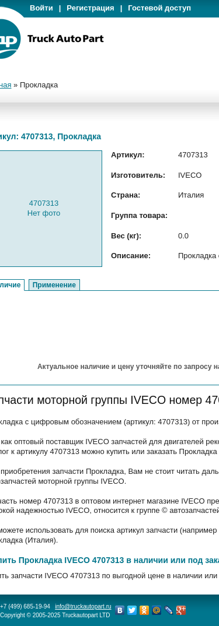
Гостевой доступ (159, 7)
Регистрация (90, 7)
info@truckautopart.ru (83, 606)
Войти (41, 7)
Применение (54, 285)
